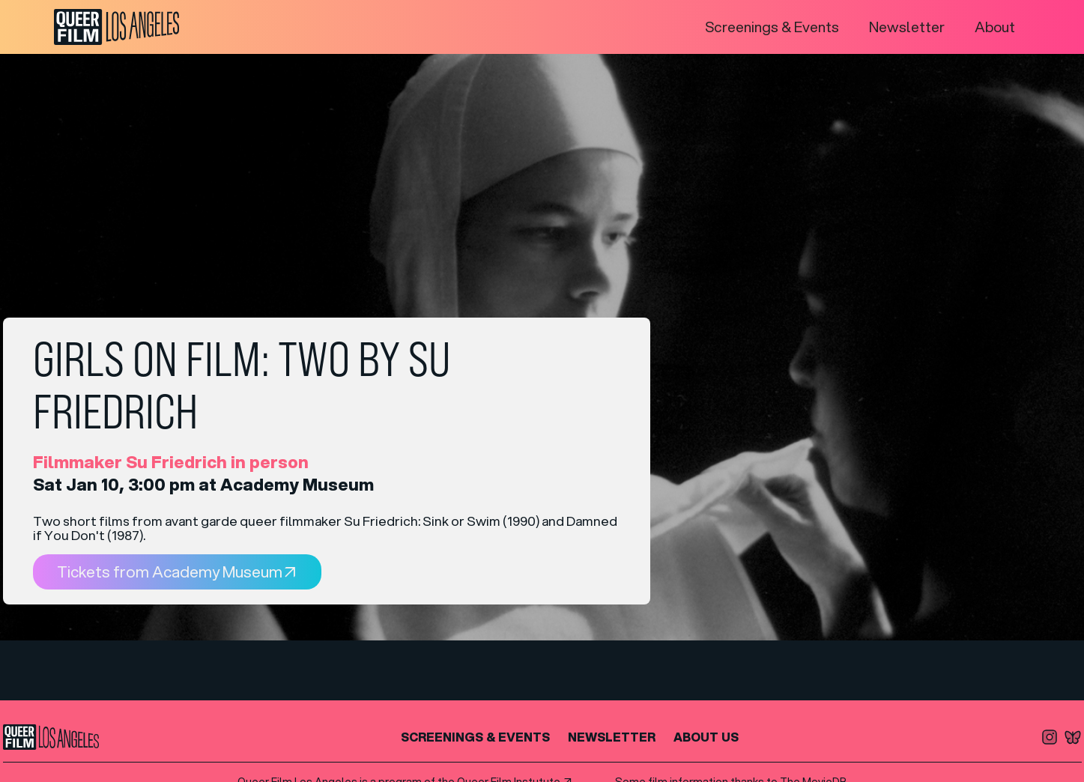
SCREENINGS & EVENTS (475, 736)
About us (706, 736)
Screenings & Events (772, 26)
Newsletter (907, 26)
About (995, 26)
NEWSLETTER (611, 736)
